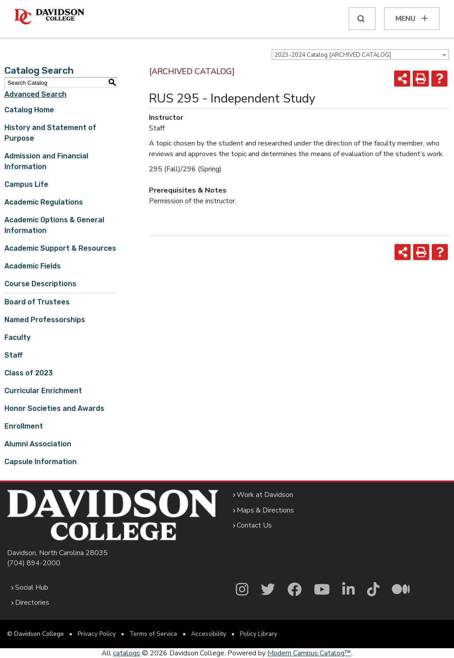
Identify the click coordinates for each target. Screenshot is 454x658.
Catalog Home (29, 110)
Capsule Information (40, 461)
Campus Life (26, 184)
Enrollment (23, 426)
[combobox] (360, 54)
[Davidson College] (49, 17)
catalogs (126, 653)
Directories (32, 602)
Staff (13, 355)
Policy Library (258, 634)
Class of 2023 (28, 373)
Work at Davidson (265, 495)
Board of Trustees (37, 302)
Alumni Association (37, 444)
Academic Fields (32, 266)
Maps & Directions (265, 510)
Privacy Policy (97, 634)
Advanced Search (35, 94)
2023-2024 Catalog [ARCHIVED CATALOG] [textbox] (332, 55)
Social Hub (31, 587)
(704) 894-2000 (33, 563)
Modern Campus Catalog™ (309, 653)
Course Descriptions (40, 284)
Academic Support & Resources (60, 248)
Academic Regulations (43, 202)
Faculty (17, 337)
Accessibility (208, 634)
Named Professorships (44, 319)
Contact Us (254, 525)
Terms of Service (153, 634)
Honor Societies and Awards (54, 408)
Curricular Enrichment (43, 390)
